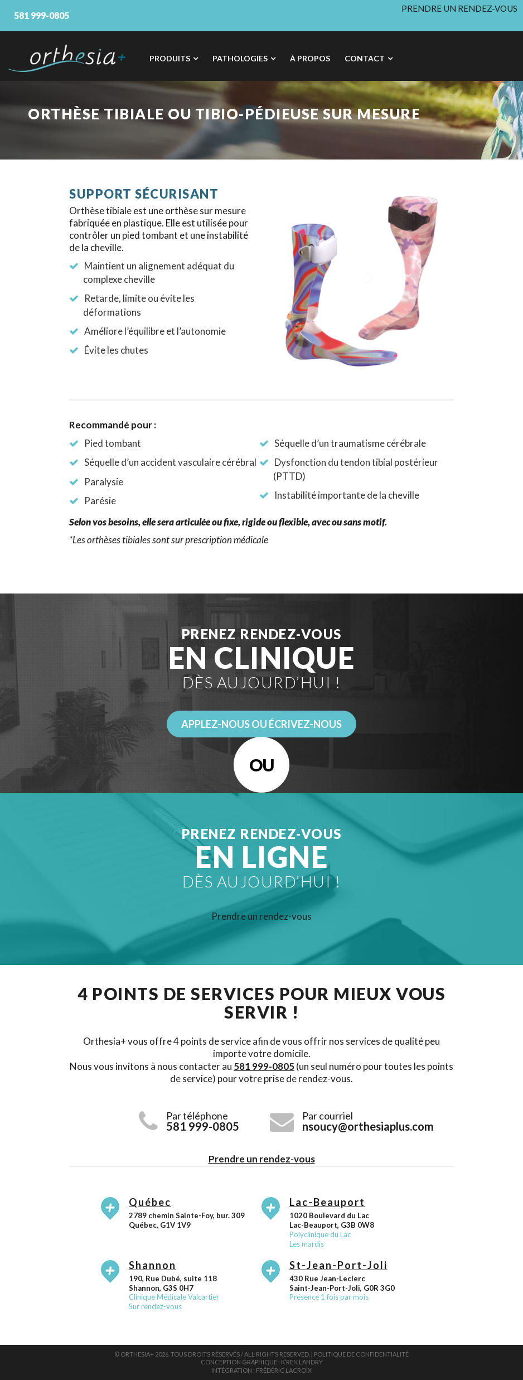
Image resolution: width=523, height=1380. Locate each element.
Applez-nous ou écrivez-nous (261, 724)
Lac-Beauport (327, 1202)
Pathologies (240, 58)
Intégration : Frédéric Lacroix (261, 1370)
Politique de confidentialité (361, 1354)
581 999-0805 (264, 1066)
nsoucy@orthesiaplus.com (368, 1126)
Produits (169, 58)
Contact (365, 58)
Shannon (152, 1265)
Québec (150, 1202)
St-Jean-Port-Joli (338, 1265)
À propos (310, 58)
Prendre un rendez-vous (459, 8)
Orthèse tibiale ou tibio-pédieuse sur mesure (224, 114)
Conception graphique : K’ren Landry (262, 1361)
